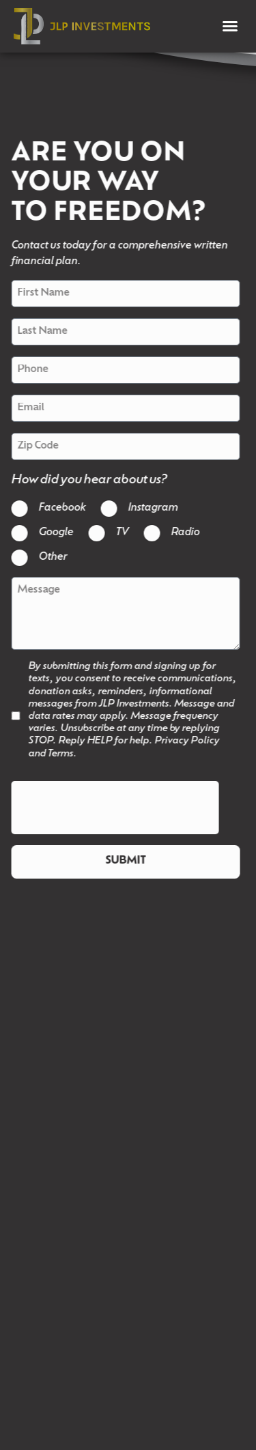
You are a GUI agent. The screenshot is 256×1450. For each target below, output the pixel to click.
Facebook (57, 508)
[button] (230, 26)
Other (47, 557)
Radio (180, 533)
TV (117, 533)
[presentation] (110, 808)
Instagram (148, 508)
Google (50, 533)
